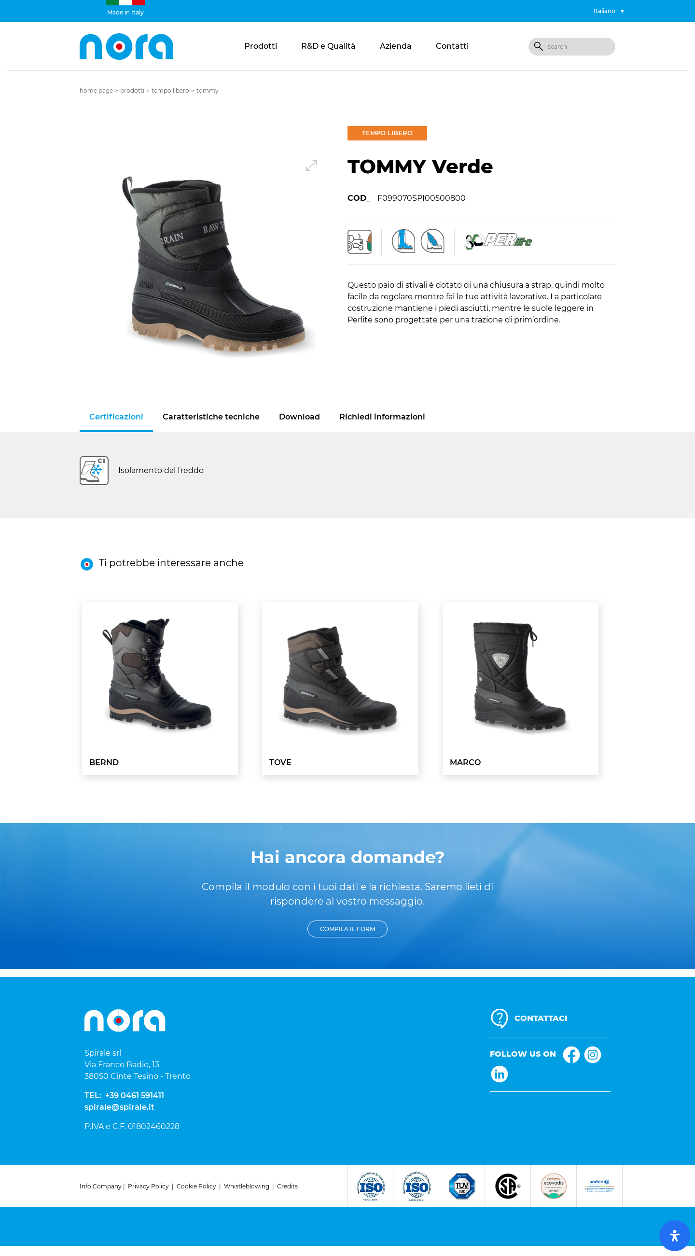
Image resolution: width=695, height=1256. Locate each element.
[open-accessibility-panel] (674, 1235)
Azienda (396, 46)
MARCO (465, 762)
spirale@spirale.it (119, 1107)
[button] (214, 260)
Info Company (101, 1186)
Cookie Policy (196, 1186)
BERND (104, 762)
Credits (287, 1186)
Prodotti (260, 46)
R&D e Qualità (328, 46)
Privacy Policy (148, 1186)
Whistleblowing (246, 1186)
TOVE (280, 762)
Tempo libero (170, 90)
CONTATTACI (540, 1018)
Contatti (452, 46)
